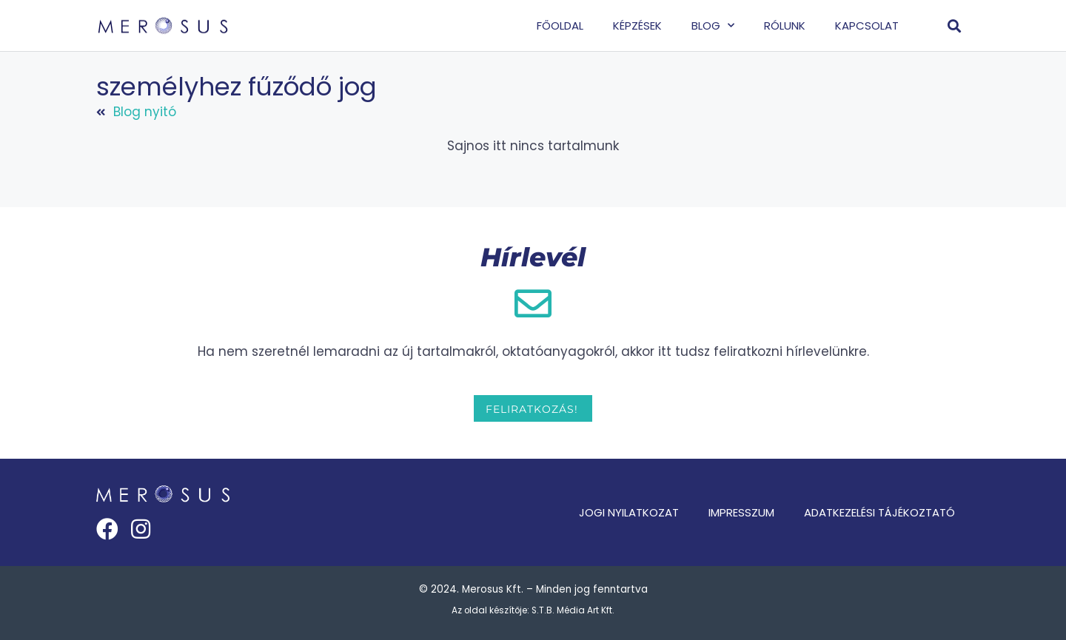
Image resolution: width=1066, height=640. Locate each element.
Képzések (637, 25)
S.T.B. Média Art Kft (572, 610)
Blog (712, 25)
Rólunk (784, 25)
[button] (954, 25)
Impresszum (741, 512)
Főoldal (560, 25)
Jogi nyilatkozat (629, 512)
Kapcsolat (867, 25)
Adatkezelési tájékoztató (879, 512)
